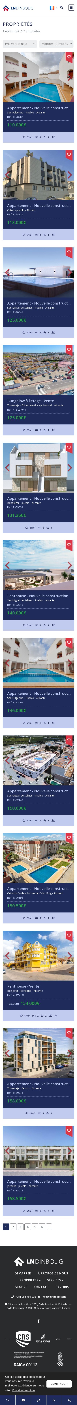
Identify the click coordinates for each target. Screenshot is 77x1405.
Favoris (62, 1287)
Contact (41, 1287)
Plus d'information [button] (23, 1390)
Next (69, 77)
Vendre (21, 1287)
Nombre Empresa (18, 8)
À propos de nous (53, 1273)
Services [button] (54, 1280)
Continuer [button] (59, 1383)
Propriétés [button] (29, 1280)
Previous (7, 77)
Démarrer (23, 1273)
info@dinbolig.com (54, 1296)
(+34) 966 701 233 (23, 1296)
